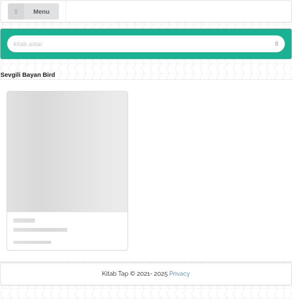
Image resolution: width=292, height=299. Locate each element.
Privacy (179, 273)
